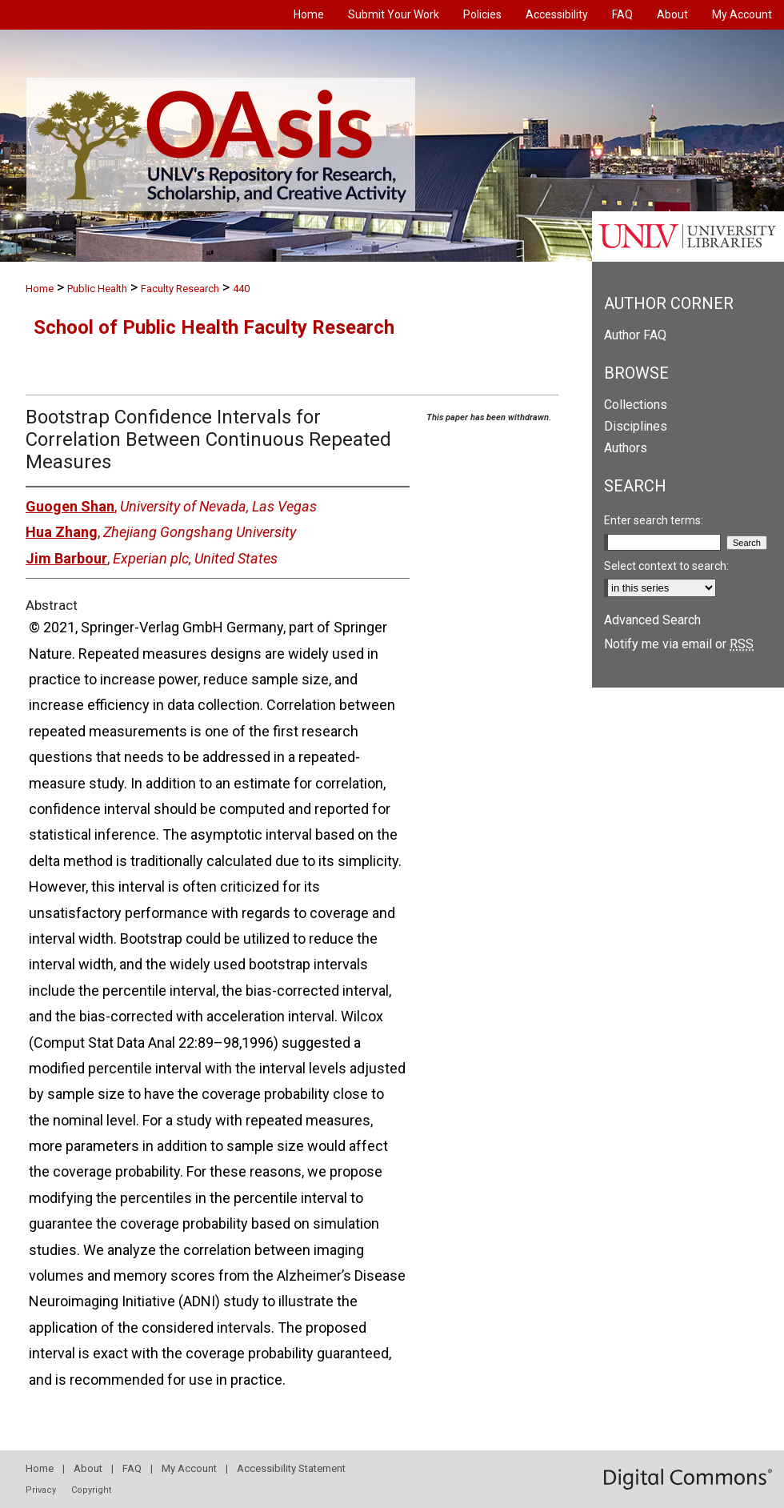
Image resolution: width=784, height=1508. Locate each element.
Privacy (41, 1490)
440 (241, 289)
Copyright (91, 1490)
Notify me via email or (679, 644)
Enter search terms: (653, 520)
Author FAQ (635, 335)
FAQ (132, 1468)
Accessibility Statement (291, 1468)
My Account (189, 1468)
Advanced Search (652, 620)
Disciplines (635, 426)
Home (40, 289)
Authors (625, 447)
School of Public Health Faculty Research (214, 327)
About (88, 1468)
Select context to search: (666, 565)
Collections (635, 404)
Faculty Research (180, 289)
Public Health (97, 289)
